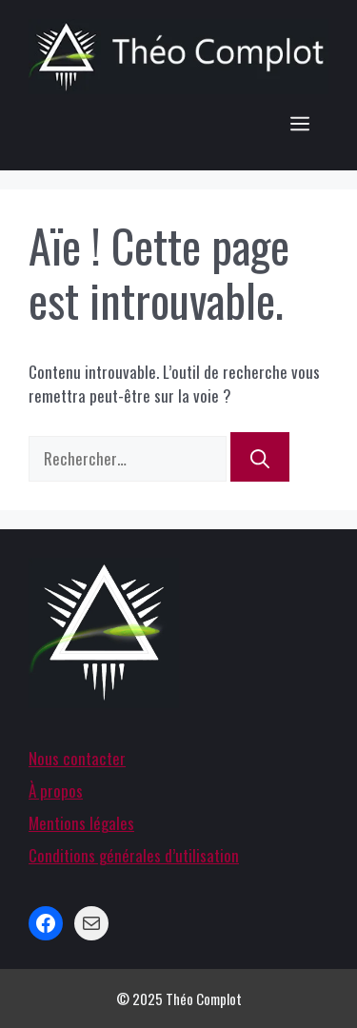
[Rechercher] (259, 457)
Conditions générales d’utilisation (134, 855)
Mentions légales (81, 823)
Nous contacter (77, 758)
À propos (56, 790)
